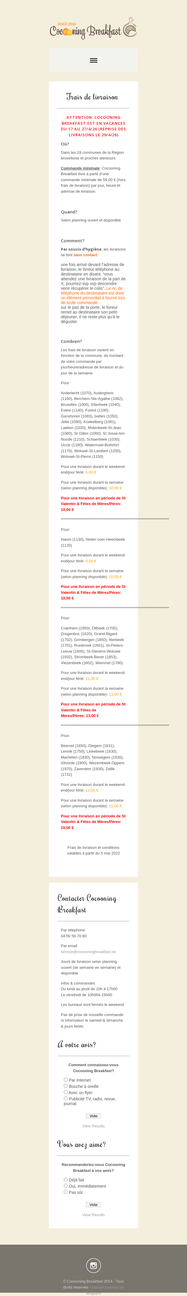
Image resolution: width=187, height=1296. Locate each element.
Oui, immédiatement (87, 1186)
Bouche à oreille (84, 1086)
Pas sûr (76, 1192)
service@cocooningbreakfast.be (88, 952)
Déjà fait (76, 1180)
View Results (94, 1126)
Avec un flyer (81, 1092)
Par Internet (80, 1080)
